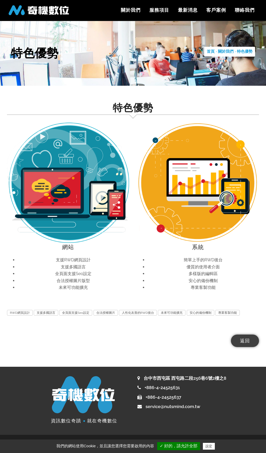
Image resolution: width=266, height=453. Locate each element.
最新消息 (187, 10)
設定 (208, 446)
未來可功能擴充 (172, 313)
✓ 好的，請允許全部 (178, 446)
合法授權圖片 (105, 313)
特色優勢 (244, 51)
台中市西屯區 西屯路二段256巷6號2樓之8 (185, 378)
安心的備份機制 (200, 313)
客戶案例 (216, 10)
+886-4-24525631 (161, 387)
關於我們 (130, 10)
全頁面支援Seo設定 (75, 313)
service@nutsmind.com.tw (172, 406)
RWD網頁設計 (20, 313)
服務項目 (159, 10)
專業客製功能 (227, 313)
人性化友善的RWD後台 (138, 313)
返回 (245, 340)
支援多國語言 (46, 313)
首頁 (211, 51)
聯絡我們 (245, 10)
